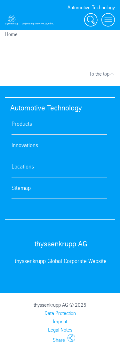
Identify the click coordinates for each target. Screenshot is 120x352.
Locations (23, 166)
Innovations (25, 145)
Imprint (60, 321)
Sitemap (21, 188)
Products (22, 124)
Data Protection (60, 313)
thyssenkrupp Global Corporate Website (61, 261)
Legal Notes (60, 330)
